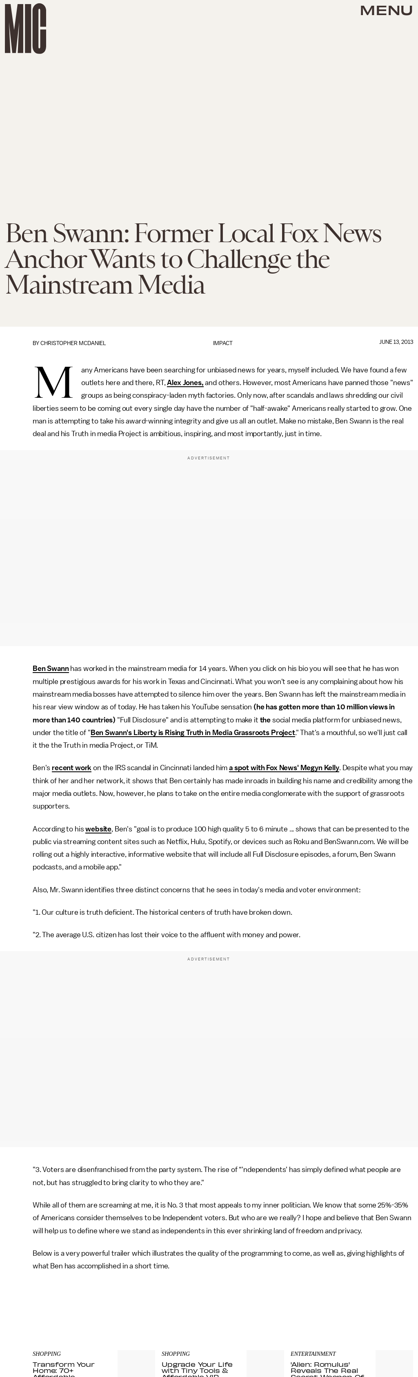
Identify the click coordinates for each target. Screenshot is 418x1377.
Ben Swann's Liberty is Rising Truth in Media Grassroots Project (193, 732)
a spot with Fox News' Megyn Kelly (284, 767)
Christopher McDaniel (73, 343)
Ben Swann (51, 668)
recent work (71, 767)
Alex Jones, (185, 382)
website (98, 829)
